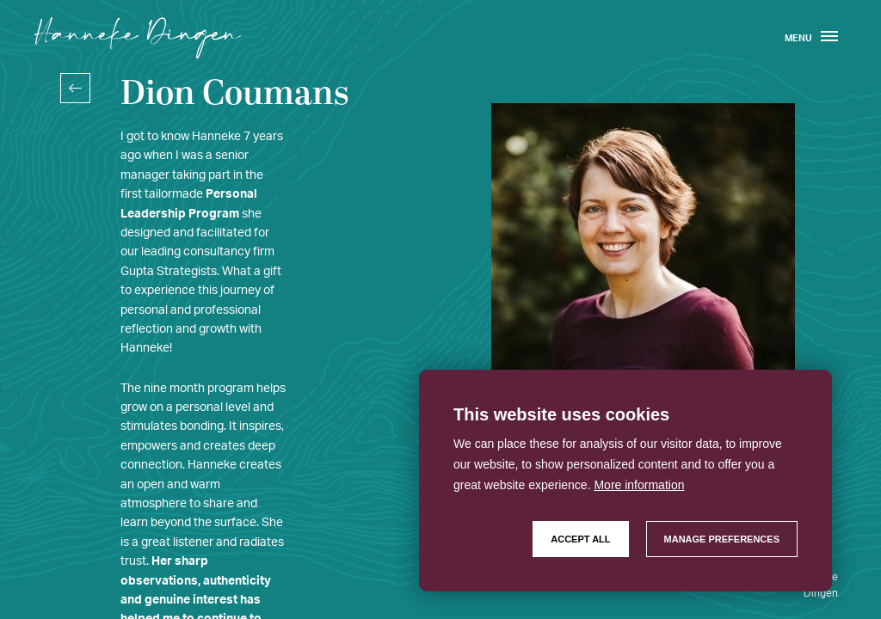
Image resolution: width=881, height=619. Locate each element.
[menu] (829, 38)
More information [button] (639, 485)
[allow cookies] (580, 539)
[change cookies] (722, 539)
